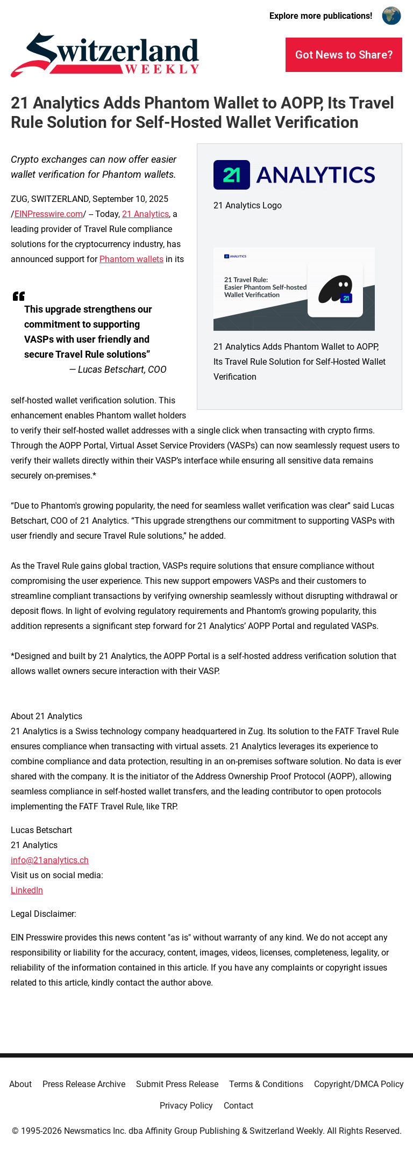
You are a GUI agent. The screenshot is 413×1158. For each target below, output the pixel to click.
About (20, 1084)
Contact (238, 1106)
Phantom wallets (131, 259)
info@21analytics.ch (50, 860)
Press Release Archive (83, 1084)
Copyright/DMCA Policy (359, 1084)
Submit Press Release (177, 1084)
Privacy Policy (186, 1106)
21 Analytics (145, 214)
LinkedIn (27, 890)
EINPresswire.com (49, 214)
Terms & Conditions (266, 1084)
